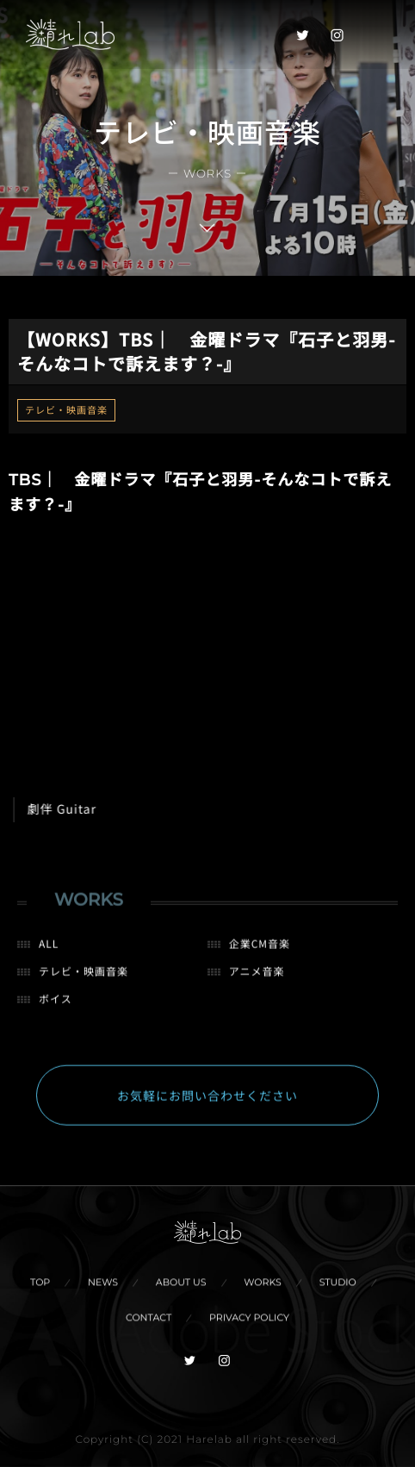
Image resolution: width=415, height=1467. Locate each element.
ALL (49, 951)
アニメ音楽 (257, 978)
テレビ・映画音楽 (66, 410)
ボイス (55, 1006)
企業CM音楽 (259, 951)
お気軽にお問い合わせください (207, 1103)
